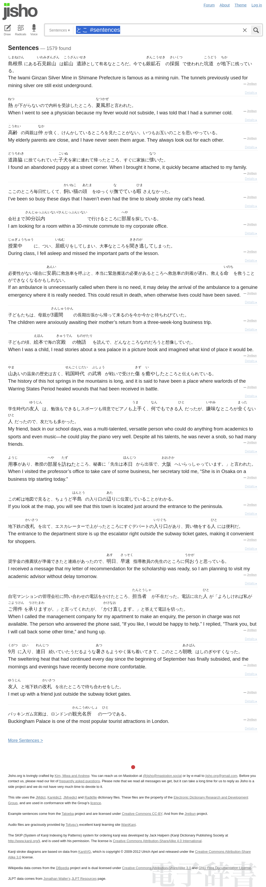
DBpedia (62, 868)
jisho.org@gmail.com (221, 776)
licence (95, 803)
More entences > (25, 740)
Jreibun (252, 83)
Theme (241, 5)
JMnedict (70, 797)
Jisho (20, 11)
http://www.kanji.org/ (23, 841)
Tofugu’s (72, 825)
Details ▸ (251, 93)
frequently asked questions (79, 781)
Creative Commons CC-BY (142, 814)
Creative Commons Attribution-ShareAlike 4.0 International (157, 841)
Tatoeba (68, 814)
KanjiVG (84, 852)
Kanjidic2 (54, 797)
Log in (257, 5)
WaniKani (128, 825)
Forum (209, 5)
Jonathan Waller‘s (56, 879)
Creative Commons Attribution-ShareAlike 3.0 (156, 868)
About (225, 5)
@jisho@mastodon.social (162, 776)
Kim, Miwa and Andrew (72, 776)
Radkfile (91, 797)
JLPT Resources (84, 879)
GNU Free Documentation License (225, 868)
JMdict (40, 797)
